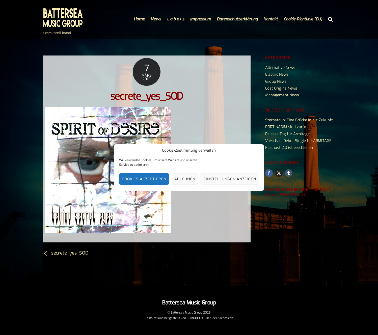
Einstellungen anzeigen (229, 179)
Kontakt (270, 19)
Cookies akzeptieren (144, 179)
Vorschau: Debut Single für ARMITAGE (298, 140)
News (156, 19)
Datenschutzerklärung (237, 19)
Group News (276, 81)
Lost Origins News (281, 88)
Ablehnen (184, 179)
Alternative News (280, 67)
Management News (282, 95)
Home (139, 19)
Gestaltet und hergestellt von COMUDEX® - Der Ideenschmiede (189, 318)
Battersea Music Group (186, 313)
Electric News (277, 74)
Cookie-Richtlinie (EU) (303, 19)
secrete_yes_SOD (146, 96)
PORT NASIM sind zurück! (287, 126)
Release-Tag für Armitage (287, 133)
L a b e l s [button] (175, 19)
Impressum (200, 19)
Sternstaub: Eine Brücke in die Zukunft (299, 120)
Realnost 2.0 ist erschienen (289, 147)
